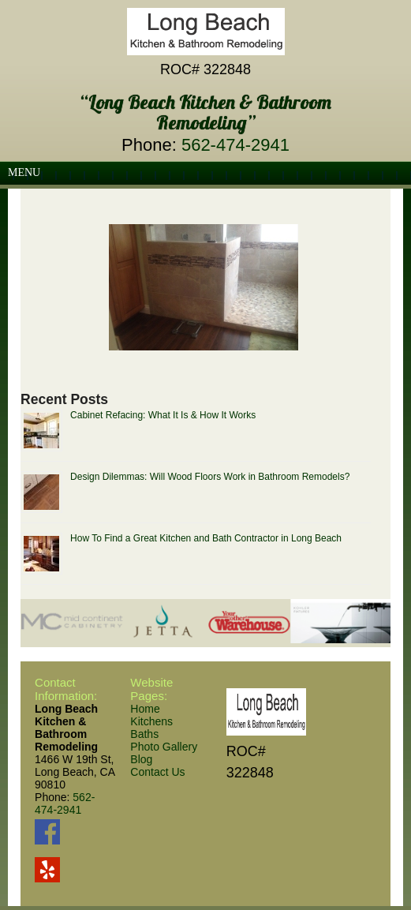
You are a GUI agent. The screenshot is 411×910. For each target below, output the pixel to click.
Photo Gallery (163, 746)
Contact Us (157, 772)
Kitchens (151, 721)
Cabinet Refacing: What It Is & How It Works (163, 415)
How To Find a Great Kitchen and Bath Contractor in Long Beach (206, 538)
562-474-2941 (235, 145)
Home (144, 708)
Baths (144, 734)
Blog (141, 759)
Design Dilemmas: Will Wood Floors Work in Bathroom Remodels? (209, 476)
